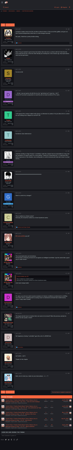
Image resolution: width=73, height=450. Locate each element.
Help (45, 444)
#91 (69, 233)
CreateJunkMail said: (22, 276)
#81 (69, 29)
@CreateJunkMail (20, 236)
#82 (69, 49)
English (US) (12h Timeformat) (8, 444)
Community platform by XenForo (59, 446)
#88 (69, 171)
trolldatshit (8, 140)
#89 (69, 192)
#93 (69, 273)
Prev (3, 25)
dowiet (66, 420)
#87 (69, 151)
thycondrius (8, 362)
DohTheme (57, 447)
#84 (69, 90)
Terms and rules (30, 444)
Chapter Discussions (22, 403)
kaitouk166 (8, 180)
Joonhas (8, 38)
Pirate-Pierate (8, 262)
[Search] (5, 7)
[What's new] (69, 7)
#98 (69, 373)
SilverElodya (8, 382)
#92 (69, 253)
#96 (69, 333)
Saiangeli (8, 78)
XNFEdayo (66, 426)
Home (49, 444)
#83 (69, 69)
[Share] (66, 29)
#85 (69, 111)
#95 (69, 313)
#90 (69, 213)
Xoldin (8, 58)
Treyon (8, 120)
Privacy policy (39, 444)
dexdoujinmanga (8, 322)
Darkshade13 (8, 302)
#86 (69, 131)
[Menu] (2, 2)
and (24, 227)
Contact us (21, 444)
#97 (69, 353)
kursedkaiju (8, 242)
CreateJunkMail (8, 222)
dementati (8, 342)
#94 (69, 293)
